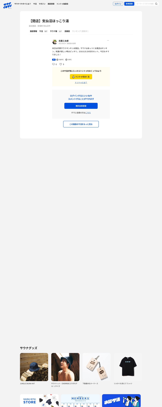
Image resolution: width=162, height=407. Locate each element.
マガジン (42, 4)
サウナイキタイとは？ (22, 4)
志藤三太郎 (64, 40)
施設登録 (51, 4)
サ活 (35, 4)
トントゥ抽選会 (62, 4)
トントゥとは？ (81, 82)
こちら (88, 112)
